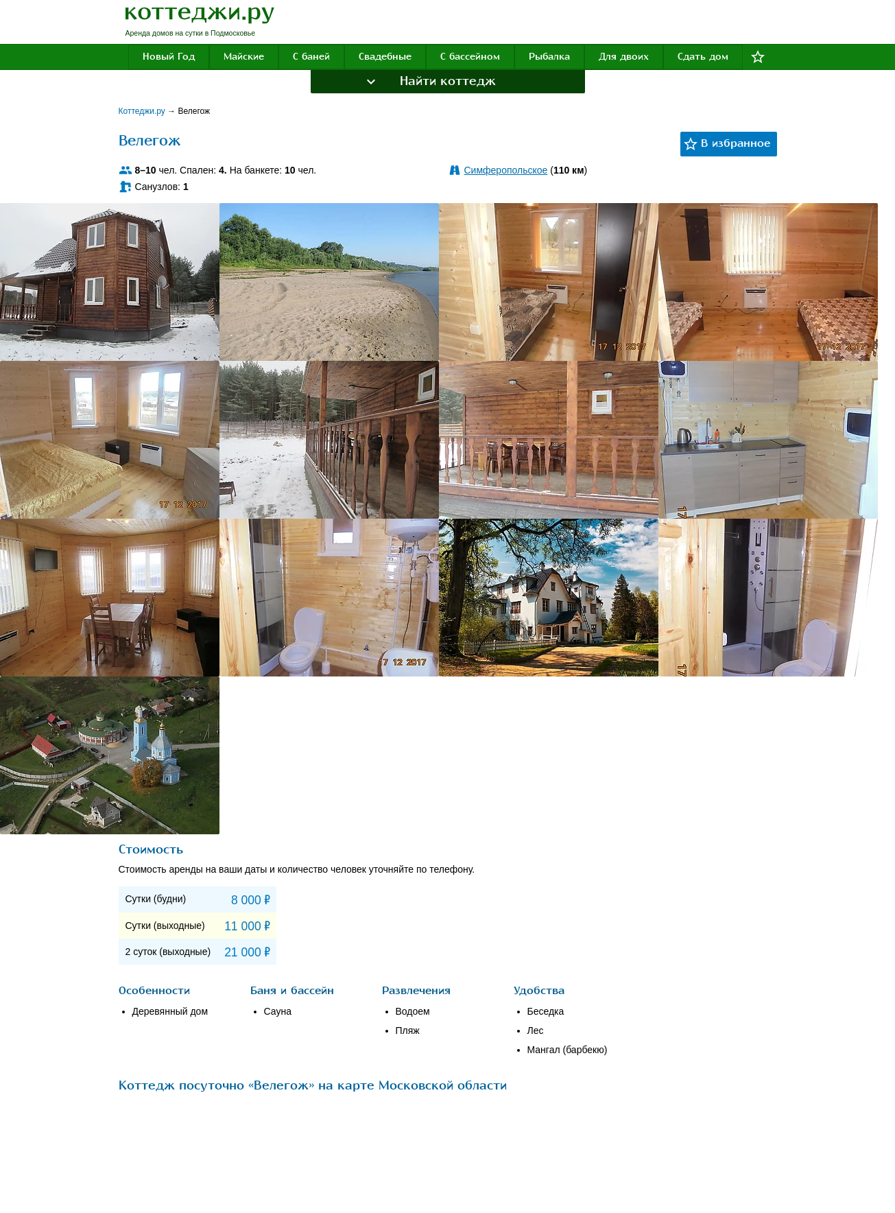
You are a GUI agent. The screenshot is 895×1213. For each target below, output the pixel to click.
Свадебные (385, 56)
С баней (311, 56)
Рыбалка (549, 56)
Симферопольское (506, 170)
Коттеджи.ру (143, 111)
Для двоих (624, 56)
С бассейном (470, 56)
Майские (244, 56)
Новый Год (169, 56)
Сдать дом (703, 56)
